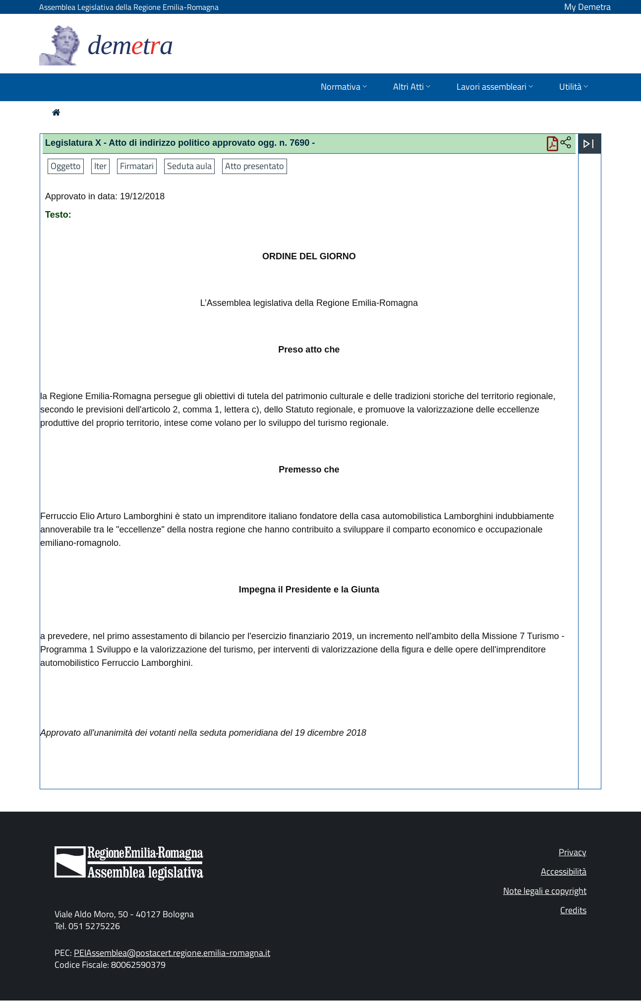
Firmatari (137, 166)
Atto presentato (254, 166)
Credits (573, 910)
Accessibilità (563, 871)
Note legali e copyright (544, 890)
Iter (100, 166)
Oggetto (66, 166)
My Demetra (587, 6)
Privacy (572, 852)
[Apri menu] (588, 144)
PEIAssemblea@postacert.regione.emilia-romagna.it (172, 952)
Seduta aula (189, 166)
